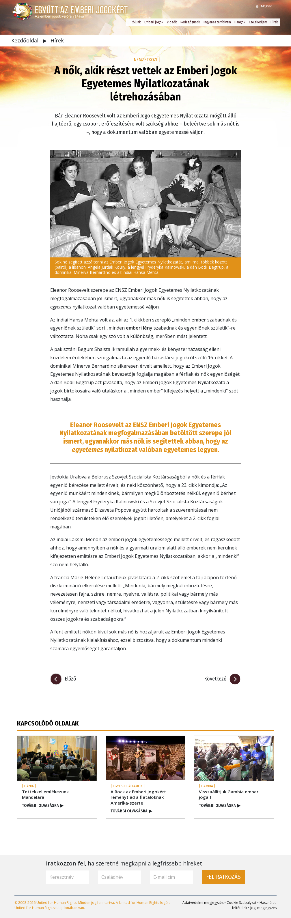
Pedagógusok (190, 22)
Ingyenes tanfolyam (217, 22)
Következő (215, 679)
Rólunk (136, 22)
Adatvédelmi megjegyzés (202, 902)
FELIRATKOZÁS (223, 876)
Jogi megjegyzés (263, 907)
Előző (70, 679)
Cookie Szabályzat (241, 902)
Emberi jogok (153, 22)
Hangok (239, 22)
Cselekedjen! (258, 22)
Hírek (274, 22)
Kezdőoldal (25, 40)
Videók (172, 22)
